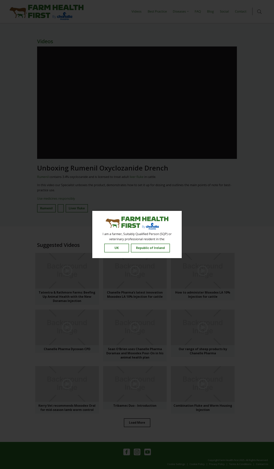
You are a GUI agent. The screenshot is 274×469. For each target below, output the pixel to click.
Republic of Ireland (150, 248)
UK (117, 248)
